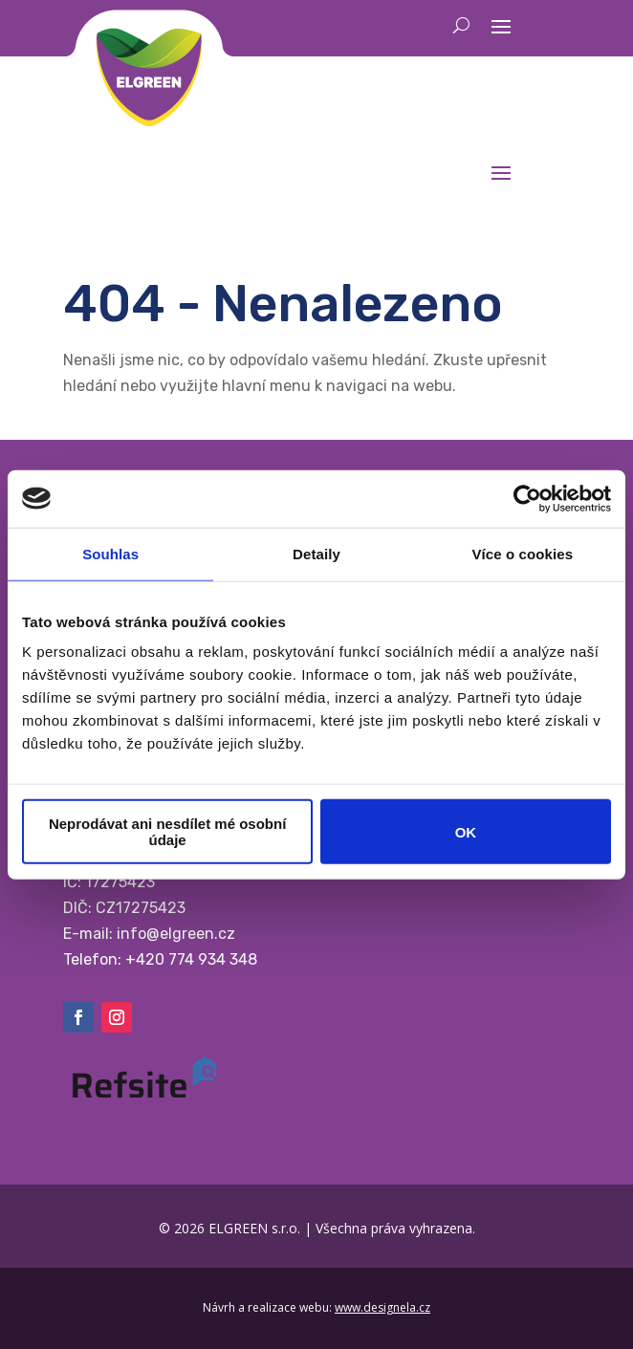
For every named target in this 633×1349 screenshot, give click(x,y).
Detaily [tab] (316, 553)
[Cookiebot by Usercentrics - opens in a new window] (527, 498)
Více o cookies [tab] (523, 553)
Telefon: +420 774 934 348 (160, 959)
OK (466, 831)
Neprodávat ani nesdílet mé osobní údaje (167, 832)
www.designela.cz (382, 1307)
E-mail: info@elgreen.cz (149, 934)
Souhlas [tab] (110, 553)
